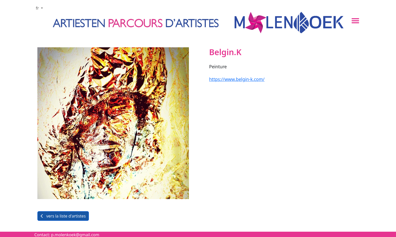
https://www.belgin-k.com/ (237, 79)
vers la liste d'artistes (63, 216)
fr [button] (38, 8)
